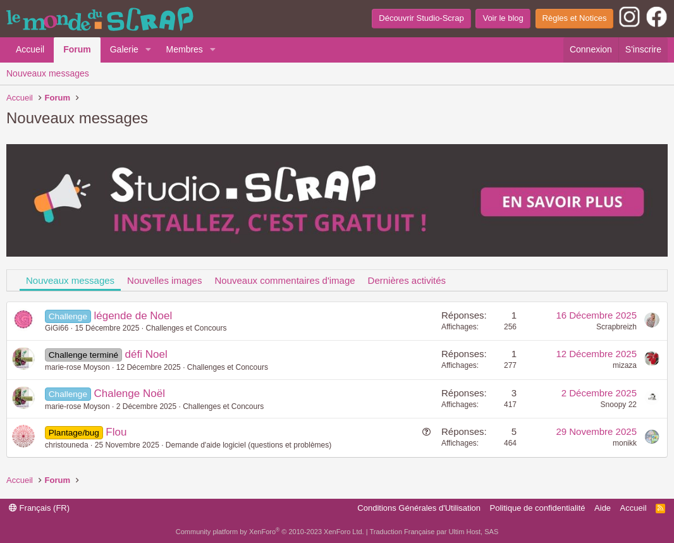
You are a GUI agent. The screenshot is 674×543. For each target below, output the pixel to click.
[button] (148, 50)
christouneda (67, 445)
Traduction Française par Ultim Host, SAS (433, 531)
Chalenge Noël (129, 393)
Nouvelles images (164, 280)
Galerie (124, 49)
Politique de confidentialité (537, 508)
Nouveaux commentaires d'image (284, 280)
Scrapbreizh (616, 326)
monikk (625, 443)
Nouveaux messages (47, 73)
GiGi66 (56, 328)
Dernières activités (407, 280)
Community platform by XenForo (270, 531)
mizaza (625, 365)
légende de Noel (133, 316)
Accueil (30, 49)
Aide (602, 508)
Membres (184, 49)
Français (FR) (39, 508)
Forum (77, 49)
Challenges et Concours (185, 328)
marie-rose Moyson (77, 367)
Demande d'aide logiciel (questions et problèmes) (248, 445)
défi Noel (146, 354)
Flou (116, 432)
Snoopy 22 (619, 404)
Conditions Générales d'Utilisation (419, 508)
